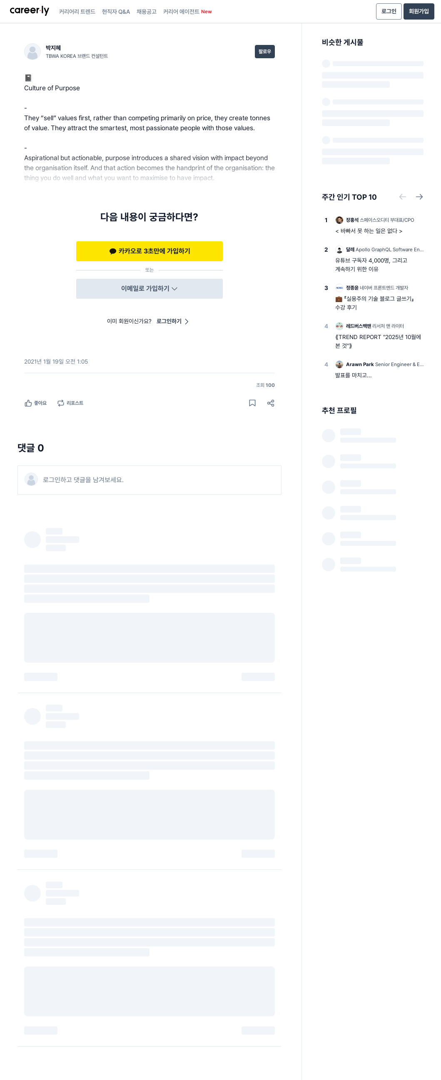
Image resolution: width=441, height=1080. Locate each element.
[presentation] (29, 11)
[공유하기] (271, 403)
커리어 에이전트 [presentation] (187, 11)
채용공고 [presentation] (147, 11)
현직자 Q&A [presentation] (116, 11)
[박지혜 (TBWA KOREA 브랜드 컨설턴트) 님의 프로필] (66, 51)
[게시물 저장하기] (252, 403)
